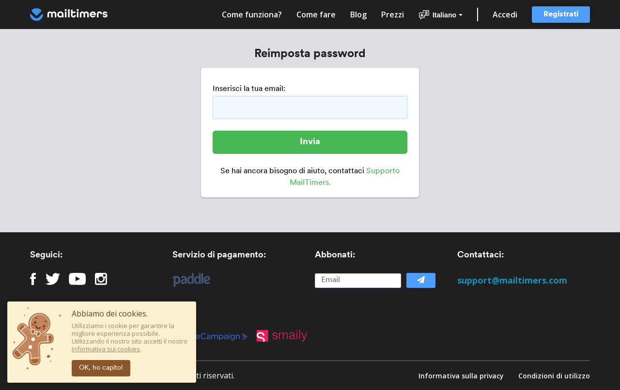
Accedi (505, 14)
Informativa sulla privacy (461, 375)
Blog (358, 14)
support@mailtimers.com (512, 280)
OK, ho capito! (101, 368)
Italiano (440, 15)
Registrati (560, 14)
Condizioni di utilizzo (554, 375)
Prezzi (392, 14)
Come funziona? (252, 14)
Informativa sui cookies (106, 349)
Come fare (316, 14)
